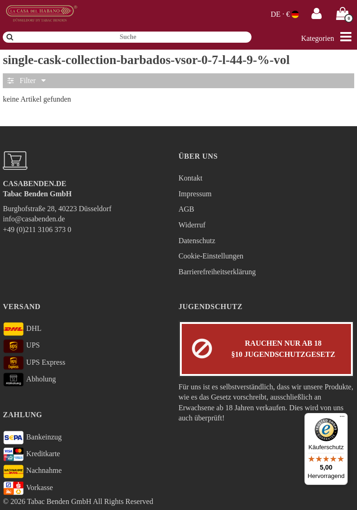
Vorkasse (28, 488)
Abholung (29, 379)
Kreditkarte (31, 454)
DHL (22, 329)
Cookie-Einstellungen (211, 256)
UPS (21, 346)
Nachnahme (32, 471)
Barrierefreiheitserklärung (217, 272)
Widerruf (191, 225)
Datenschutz (196, 241)
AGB (186, 209)
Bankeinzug (32, 437)
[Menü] (342, 418)
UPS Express (34, 362)
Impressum (195, 194)
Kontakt (190, 178)
